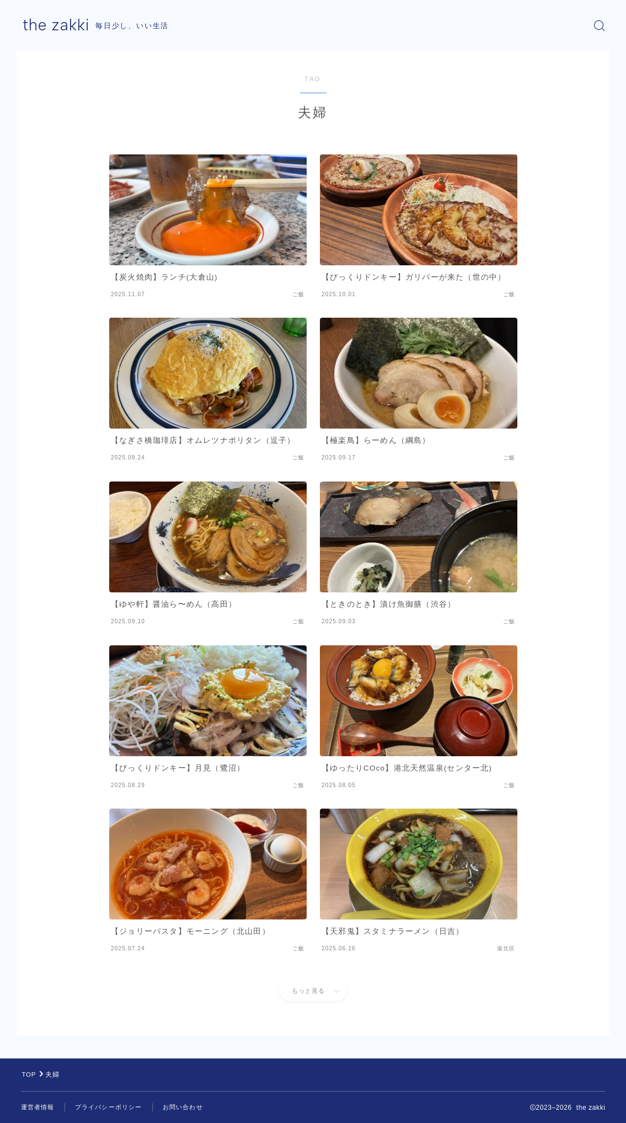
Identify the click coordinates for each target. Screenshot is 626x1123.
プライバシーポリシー (114, 1107)
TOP (30, 1074)
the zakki (58, 26)
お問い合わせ (193, 1107)
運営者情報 (39, 1107)
